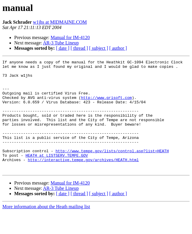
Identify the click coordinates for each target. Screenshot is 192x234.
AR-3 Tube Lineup (61, 42)
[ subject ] (98, 48)
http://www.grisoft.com (106, 105)
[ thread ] (79, 48)
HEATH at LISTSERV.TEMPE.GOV (56, 174)
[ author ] (118, 48)
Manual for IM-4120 (70, 37)
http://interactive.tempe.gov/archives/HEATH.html (83, 180)
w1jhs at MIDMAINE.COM (60, 22)
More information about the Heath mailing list (46, 228)
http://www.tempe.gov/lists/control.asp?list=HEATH (112, 169)
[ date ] (62, 48)
